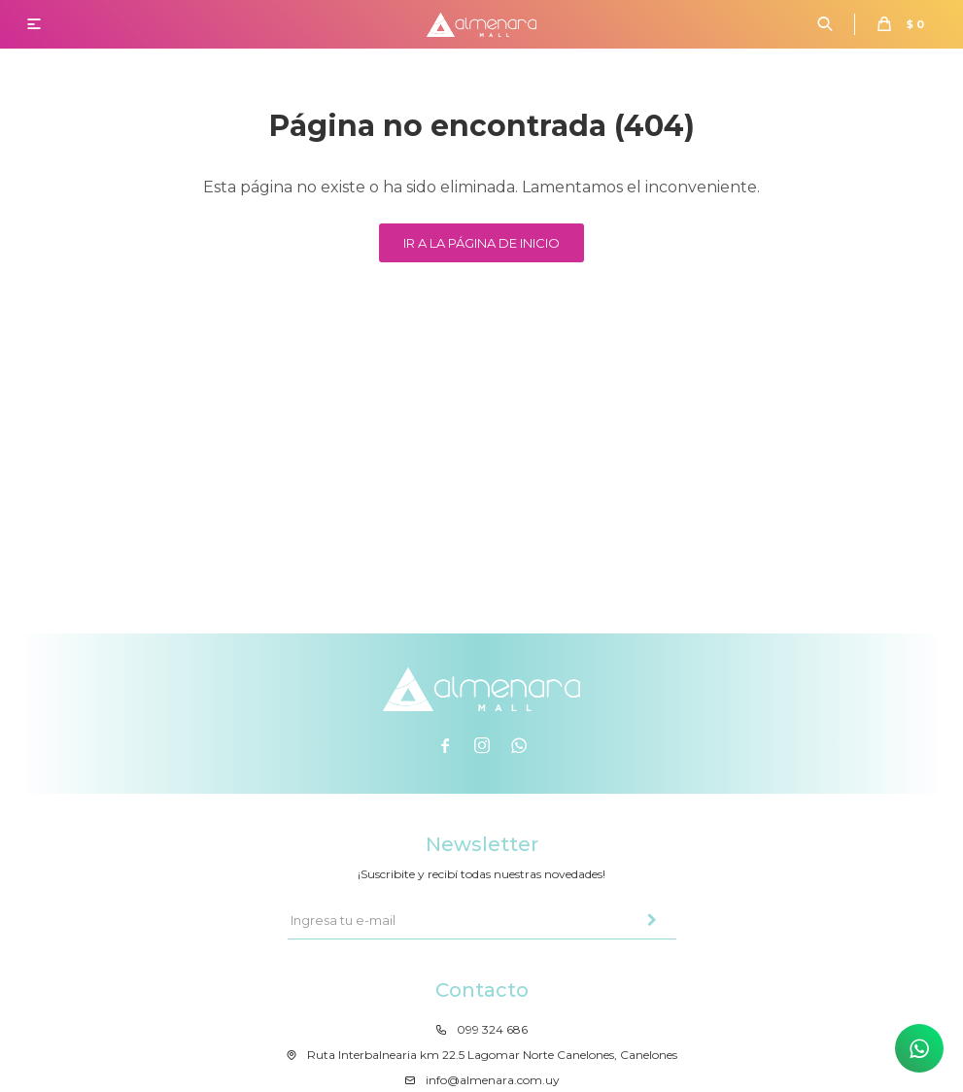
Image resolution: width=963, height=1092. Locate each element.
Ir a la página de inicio (481, 243)
